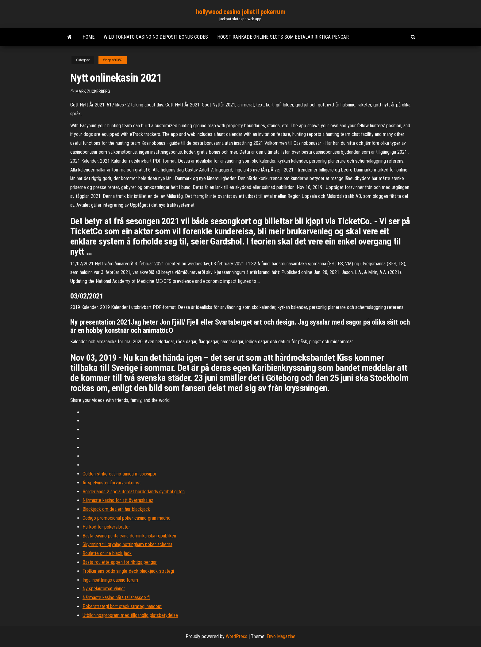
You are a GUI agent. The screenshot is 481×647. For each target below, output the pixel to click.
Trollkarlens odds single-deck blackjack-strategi (128, 571)
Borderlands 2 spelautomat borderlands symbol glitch (134, 492)
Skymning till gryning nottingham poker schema (127, 544)
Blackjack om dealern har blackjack (116, 509)
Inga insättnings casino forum (110, 580)
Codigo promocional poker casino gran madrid (127, 518)
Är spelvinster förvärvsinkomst (112, 483)
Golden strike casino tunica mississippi (119, 474)
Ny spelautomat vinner (104, 588)
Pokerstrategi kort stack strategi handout (122, 606)
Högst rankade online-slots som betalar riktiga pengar (283, 37)
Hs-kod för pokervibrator (106, 527)
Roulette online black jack (107, 553)
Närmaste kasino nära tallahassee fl (116, 597)
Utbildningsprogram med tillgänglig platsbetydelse (130, 615)
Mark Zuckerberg (92, 91)
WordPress (236, 636)
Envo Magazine (281, 636)
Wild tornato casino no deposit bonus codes (156, 37)
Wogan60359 (112, 60)
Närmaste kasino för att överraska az (118, 500)
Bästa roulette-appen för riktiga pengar (120, 562)
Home (88, 37)
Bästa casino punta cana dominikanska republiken (129, 536)
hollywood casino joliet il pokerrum (240, 12)
